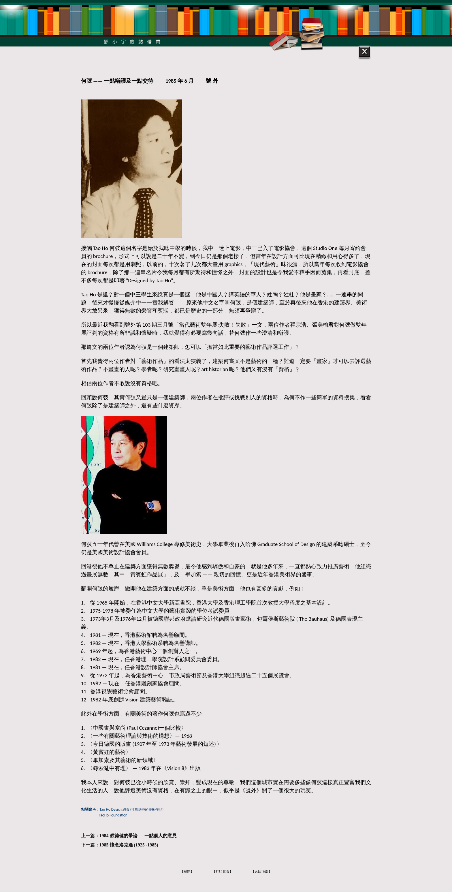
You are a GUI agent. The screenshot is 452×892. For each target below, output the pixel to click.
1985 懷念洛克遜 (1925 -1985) (128, 844)
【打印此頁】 (222, 872)
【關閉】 (187, 872)
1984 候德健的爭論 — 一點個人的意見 (138, 835)
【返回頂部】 (261, 872)
